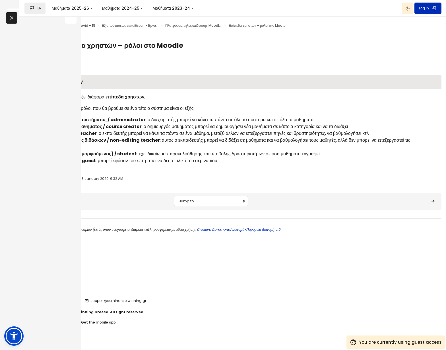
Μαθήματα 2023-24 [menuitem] (233, 8)
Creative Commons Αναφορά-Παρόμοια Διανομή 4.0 (303, 236)
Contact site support (122, 329)
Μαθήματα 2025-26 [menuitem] (132, 8)
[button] (97, 8)
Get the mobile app (163, 329)
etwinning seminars (127, 307)
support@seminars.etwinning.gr (183, 307)
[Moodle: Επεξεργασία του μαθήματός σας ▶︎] (414, 208)
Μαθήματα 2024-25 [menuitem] (183, 8)
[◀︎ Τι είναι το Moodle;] (112, 208)
